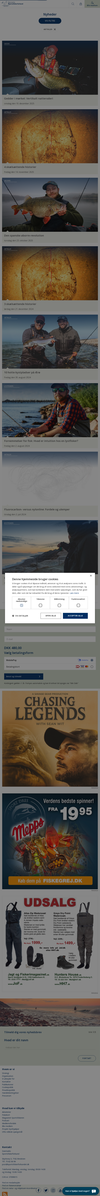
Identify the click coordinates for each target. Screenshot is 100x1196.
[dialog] (50, 598)
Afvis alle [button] (51, 615)
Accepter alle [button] (75, 615)
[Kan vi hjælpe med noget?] (80, 1191)
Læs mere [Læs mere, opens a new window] (74, 593)
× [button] (91, 576)
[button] (20, 616)
